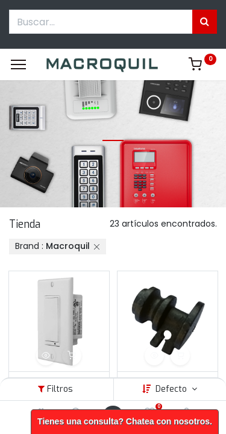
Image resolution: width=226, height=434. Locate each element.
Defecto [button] (172, 389)
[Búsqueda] (204, 22)
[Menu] (18, 64)
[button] (45, 355)
